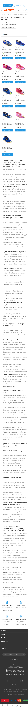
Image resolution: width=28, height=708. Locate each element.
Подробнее (7, 58)
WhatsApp (22, 681)
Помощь (3, 648)
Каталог (3, 630)
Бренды (3, 637)
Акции (3, 634)
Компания (4, 641)
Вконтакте (5, 681)
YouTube (12, 681)
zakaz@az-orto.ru (15, 662)
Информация (5, 645)
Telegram (8, 681)
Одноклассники (15, 681)
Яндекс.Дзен (12, 684)
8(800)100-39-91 (14, 659)
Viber (19, 681)
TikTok (15, 684)
